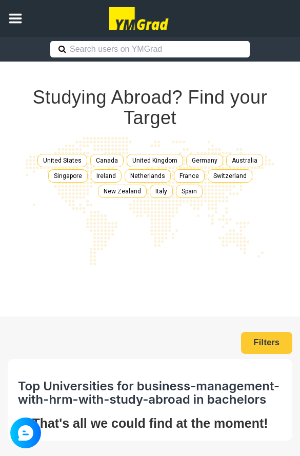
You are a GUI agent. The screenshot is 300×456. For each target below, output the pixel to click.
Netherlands (147, 176)
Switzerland (230, 176)
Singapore (68, 176)
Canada (107, 160)
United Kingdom (154, 160)
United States (62, 160)
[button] (15, 18)
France (189, 176)
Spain (189, 191)
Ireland (106, 176)
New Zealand (122, 191)
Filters (267, 342)
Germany (204, 160)
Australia (244, 160)
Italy (161, 191)
